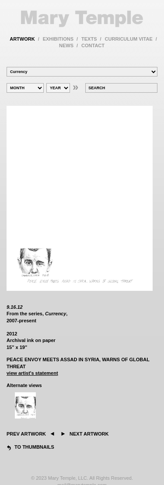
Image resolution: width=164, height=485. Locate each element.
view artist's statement (32, 373)
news (66, 45)
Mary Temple (82, 18)
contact (93, 45)
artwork (22, 39)
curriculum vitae (129, 39)
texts (89, 39)
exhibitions (58, 39)
